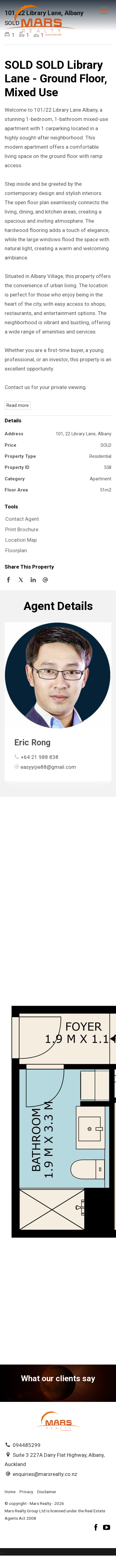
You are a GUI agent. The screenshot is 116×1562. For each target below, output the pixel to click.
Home (10, 1491)
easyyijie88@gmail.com (48, 767)
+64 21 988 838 (39, 757)
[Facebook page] (96, 1528)
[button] (56, 529)
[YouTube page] (106, 1528)
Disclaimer (46, 1491)
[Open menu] (104, 10)
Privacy (26, 1491)
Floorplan (16, 550)
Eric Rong (32, 743)
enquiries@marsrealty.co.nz (45, 1474)
